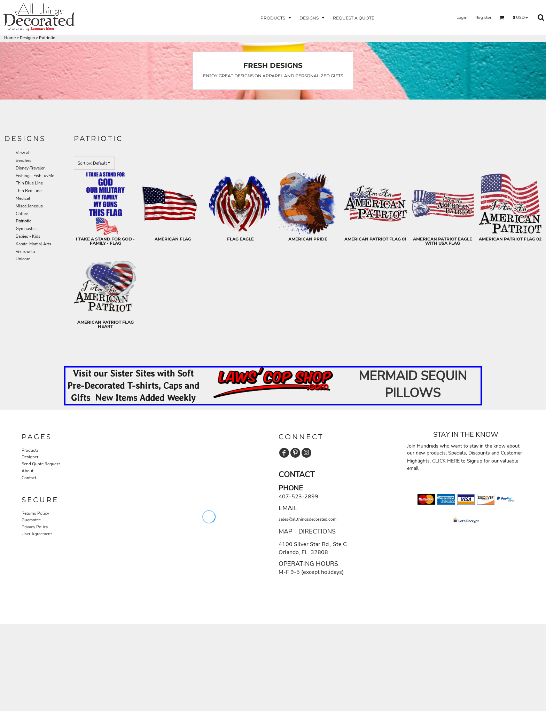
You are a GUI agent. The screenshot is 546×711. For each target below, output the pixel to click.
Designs (27, 37)
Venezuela (25, 251)
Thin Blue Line (29, 183)
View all (23, 153)
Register (483, 17)
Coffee (22, 213)
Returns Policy (35, 513)
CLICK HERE (446, 461)
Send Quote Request (41, 464)
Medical (23, 198)
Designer (30, 457)
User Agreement (37, 534)
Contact (29, 478)
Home (10, 37)
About (27, 471)
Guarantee (31, 520)
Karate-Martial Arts (33, 244)
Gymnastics (27, 228)
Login (462, 17)
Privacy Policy (35, 527)
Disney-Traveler (30, 168)
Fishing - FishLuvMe (35, 176)
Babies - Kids (28, 236)
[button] (276, 17)
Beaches (23, 160)
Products (30, 450)
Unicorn (23, 259)
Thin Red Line (28, 190)
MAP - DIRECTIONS (307, 531)
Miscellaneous (29, 206)
